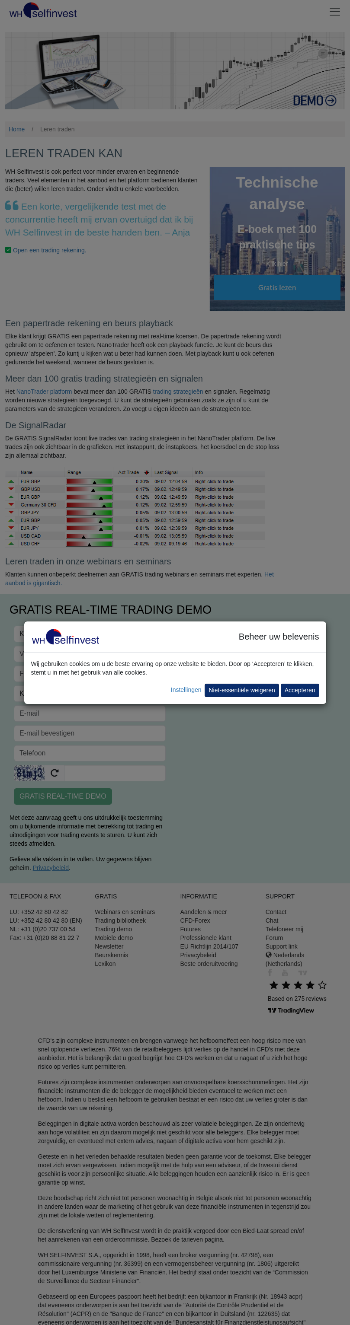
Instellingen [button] (186, 689)
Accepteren (300, 690)
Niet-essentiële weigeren (242, 690)
